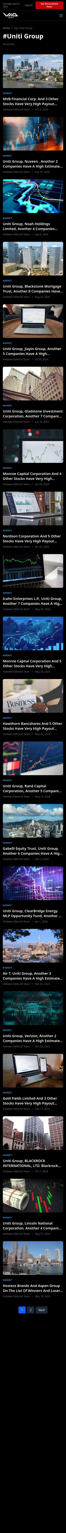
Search (29, 5)
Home (6, 28)
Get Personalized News (49, 5)
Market (7, 93)
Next (42, 1310)
